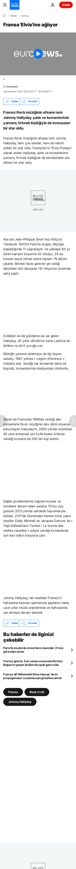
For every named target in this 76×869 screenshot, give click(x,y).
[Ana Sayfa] (4, 15)
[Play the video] (38, 53)
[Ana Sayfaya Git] (14, 5)
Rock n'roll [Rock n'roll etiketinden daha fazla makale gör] (37, 691)
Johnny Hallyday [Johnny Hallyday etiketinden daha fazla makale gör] (19, 701)
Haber (13, 16)
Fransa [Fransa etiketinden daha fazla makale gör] (13, 691)
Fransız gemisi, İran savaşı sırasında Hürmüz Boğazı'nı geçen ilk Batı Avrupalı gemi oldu (33, 662)
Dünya (25, 16)
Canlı (66, 4)
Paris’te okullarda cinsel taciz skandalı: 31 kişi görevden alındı (33, 649)
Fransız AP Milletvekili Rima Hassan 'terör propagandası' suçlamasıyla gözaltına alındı (32, 676)
